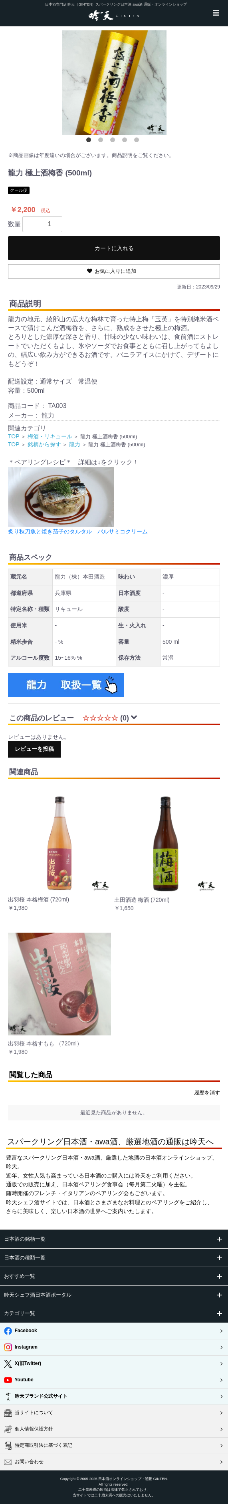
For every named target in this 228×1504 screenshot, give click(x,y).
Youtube (19, 1380)
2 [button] (102, 141)
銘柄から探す (44, 444)
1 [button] (90, 141)
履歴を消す (207, 1093)
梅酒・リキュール (50, 436)
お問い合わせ (24, 1462)
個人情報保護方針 (28, 1429)
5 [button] (138, 141)
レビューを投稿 (34, 749)
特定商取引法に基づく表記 (38, 1446)
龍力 (74, 444)
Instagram (21, 1347)
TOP (14, 436)
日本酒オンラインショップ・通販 (125, 1479)
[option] (114, 82)
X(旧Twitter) (22, 1364)
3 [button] (114, 141)
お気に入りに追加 (115, 271)
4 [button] (126, 141)
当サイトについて (28, 1413)
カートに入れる (114, 248)
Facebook (20, 1331)
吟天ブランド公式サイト (35, 1397)
